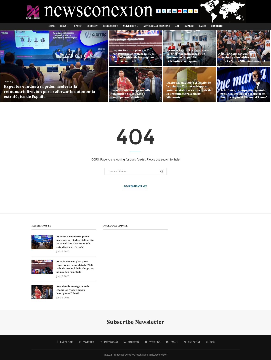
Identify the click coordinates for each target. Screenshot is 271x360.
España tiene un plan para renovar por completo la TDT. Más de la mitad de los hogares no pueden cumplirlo (135, 55)
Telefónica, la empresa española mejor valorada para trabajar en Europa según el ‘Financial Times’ (243, 93)
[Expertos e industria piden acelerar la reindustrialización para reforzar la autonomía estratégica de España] (54, 66)
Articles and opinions (157, 26)
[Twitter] (164, 11)
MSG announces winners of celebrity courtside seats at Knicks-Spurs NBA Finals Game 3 (242, 57)
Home (52, 26)
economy (92, 26)
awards (189, 26)
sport (77, 26)
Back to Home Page (135, 186)
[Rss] (196, 11)
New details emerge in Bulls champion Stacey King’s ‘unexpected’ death (131, 93)
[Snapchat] (190, 11)
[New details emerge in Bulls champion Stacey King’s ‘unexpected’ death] (135, 84)
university (129, 26)
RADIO (202, 26)
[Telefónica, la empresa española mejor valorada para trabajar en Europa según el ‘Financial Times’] (243, 84)
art (177, 26)
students (217, 26)
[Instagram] (169, 11)
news (63, 26)
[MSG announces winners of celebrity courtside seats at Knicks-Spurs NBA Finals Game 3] (243, 48)
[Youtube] (180, 11)
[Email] (185, 11)
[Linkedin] (174, 11)
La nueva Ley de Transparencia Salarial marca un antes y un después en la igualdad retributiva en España (187, 55)
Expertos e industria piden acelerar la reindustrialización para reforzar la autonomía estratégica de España (49, 91)
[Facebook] (158, 11)
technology (110, 26)
